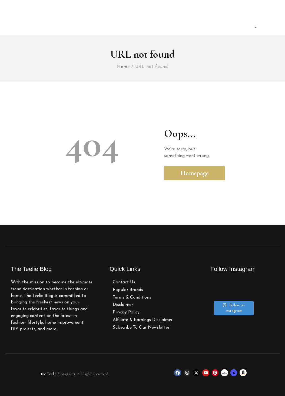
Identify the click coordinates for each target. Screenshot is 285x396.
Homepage (194, 173)
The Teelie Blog (52, 374)
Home (123, 67)
